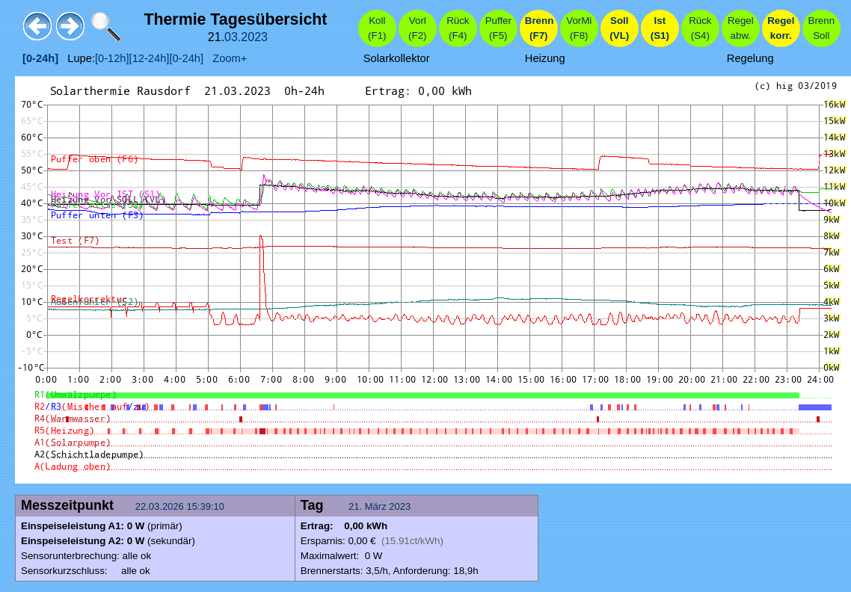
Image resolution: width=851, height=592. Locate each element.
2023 (254, 37)
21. (356, 506)
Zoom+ (225, 58)
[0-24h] (186, 58)
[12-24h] (149, 58)
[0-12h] (112, 58)
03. (232, 37)
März (376, 506)
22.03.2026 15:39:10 (181, 506)
